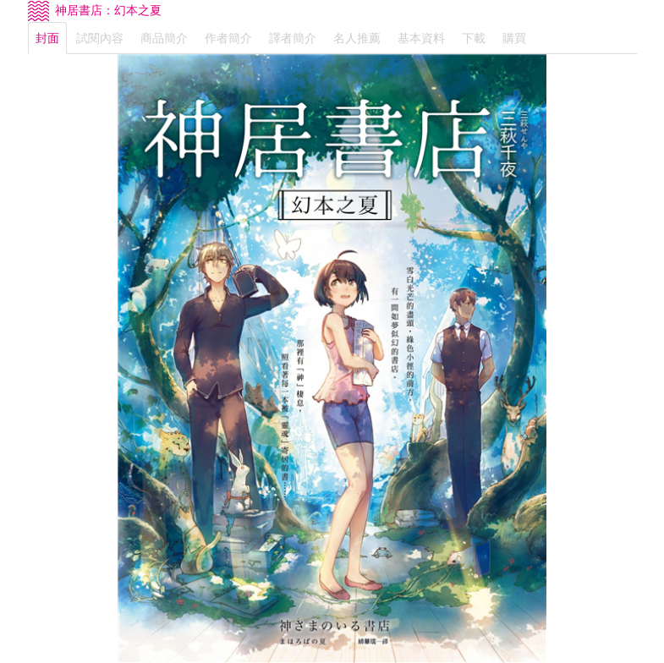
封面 (47, 38)
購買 (514, 38)
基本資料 (421, 38)
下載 (474, 38)
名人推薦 (357, 38)
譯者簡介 (292, 38)
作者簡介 (228, 38)
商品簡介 (164, 38)
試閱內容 (99, 38)
